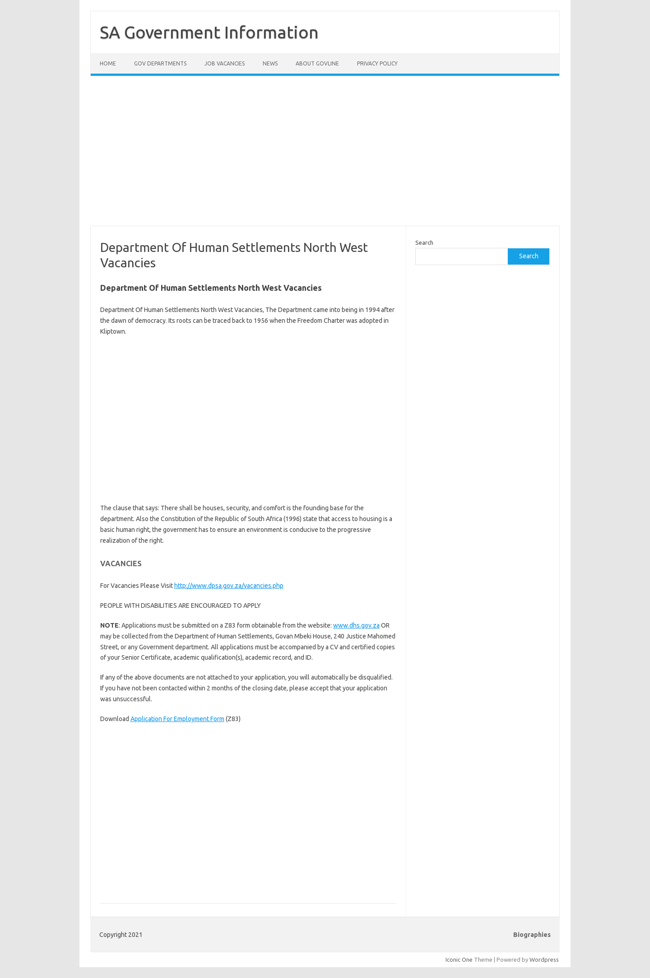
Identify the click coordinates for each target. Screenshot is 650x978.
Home (108, 63)
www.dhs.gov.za (356, 625)
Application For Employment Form (177, 718)
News (270, 63)
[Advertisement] (325, 156)
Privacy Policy (377, 63)
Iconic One (459, 959)
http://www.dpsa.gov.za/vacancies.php (228, 585)
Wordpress (544, 959)
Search (424, 242)
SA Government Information (209, 32)
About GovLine (317, 63)
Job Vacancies (224, 63)
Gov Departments (160, 63)
